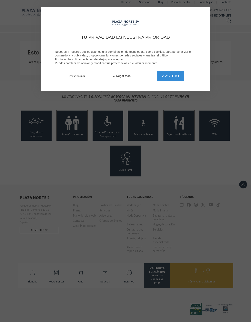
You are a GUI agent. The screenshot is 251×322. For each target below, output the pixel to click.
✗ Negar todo (122, 76)
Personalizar (77, 76)
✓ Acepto (170, 76)
